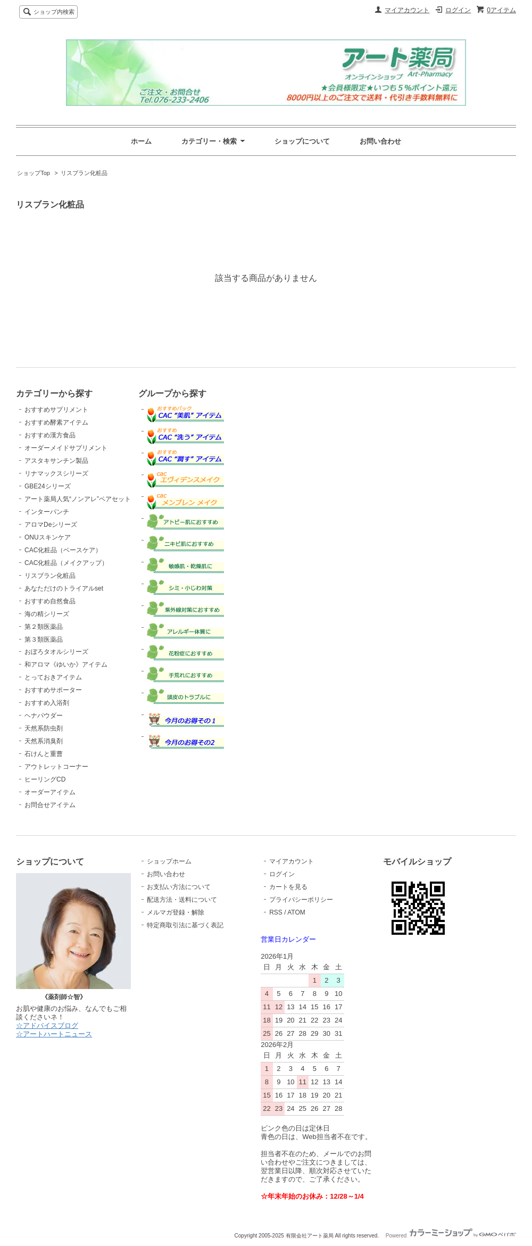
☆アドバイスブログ (47, 1025)
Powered (451, 1236)
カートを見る (288, 887)
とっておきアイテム (53, 677)
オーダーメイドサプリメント (65, 448)
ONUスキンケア (47, 537)
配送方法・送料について (182, 899)
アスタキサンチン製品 (56, 460)
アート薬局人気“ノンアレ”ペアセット (77, 499)
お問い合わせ (380, 141)
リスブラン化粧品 (84, 173)
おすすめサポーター (53, 690)
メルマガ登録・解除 (175, 912)
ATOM (296, 912)
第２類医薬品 (43, 626)
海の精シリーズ (46, 614)
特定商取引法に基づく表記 (185, 925)
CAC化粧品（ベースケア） (63, 550)
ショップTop (33, 173)
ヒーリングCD (44, 779)
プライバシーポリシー (301, 899)
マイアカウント (407, 10)
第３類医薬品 (43, 639)
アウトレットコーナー (56, 766)
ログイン (458, 10)
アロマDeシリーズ (50, 524)
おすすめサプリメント (56, 409)
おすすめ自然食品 (50, 601)
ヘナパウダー (43, 715)
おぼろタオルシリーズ (56, 651)
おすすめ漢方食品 (50, 435)
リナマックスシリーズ (56, 473)
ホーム (141, 141)
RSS (275, 912)
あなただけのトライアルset (63, 588)
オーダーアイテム (50, 792)
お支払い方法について (179, 887)
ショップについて (302, 141)
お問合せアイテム (50, 805)
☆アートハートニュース (54, 1034)
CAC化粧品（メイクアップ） (66, 563)
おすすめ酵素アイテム (56, 422)
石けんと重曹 (43, 754)
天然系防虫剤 (43, 728)
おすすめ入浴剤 (46, 703)
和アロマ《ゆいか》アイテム (65, 664)
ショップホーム (169, 861)
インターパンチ (46, 512)
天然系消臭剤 (43, 741)
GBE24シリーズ (47, 486)
